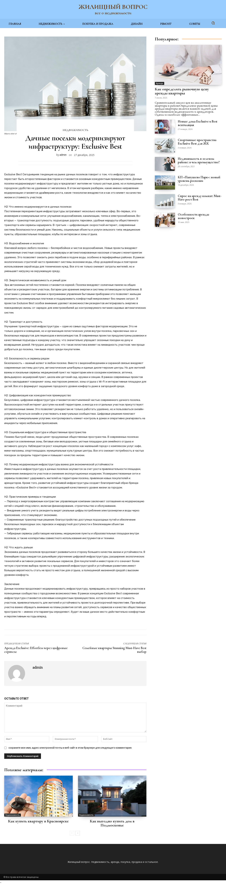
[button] (213, 23)
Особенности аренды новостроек (193, 216)
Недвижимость (75, 130)
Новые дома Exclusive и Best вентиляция (198, 123)
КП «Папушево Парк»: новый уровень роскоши (199, 179)
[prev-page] (72, 833)
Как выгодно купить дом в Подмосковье (112, 823)
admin (63, 154)
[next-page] (77, 833)
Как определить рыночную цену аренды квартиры (182, 91)
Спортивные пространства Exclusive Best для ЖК (197, 141)
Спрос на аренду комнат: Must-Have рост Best (199, 197)
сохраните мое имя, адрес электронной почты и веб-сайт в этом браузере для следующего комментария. (70, 747)
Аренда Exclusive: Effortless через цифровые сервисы (36, 650)
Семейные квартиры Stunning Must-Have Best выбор (114, 650)
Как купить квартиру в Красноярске (38, 821)
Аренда (159, 83)
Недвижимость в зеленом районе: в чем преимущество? (199, 160)
